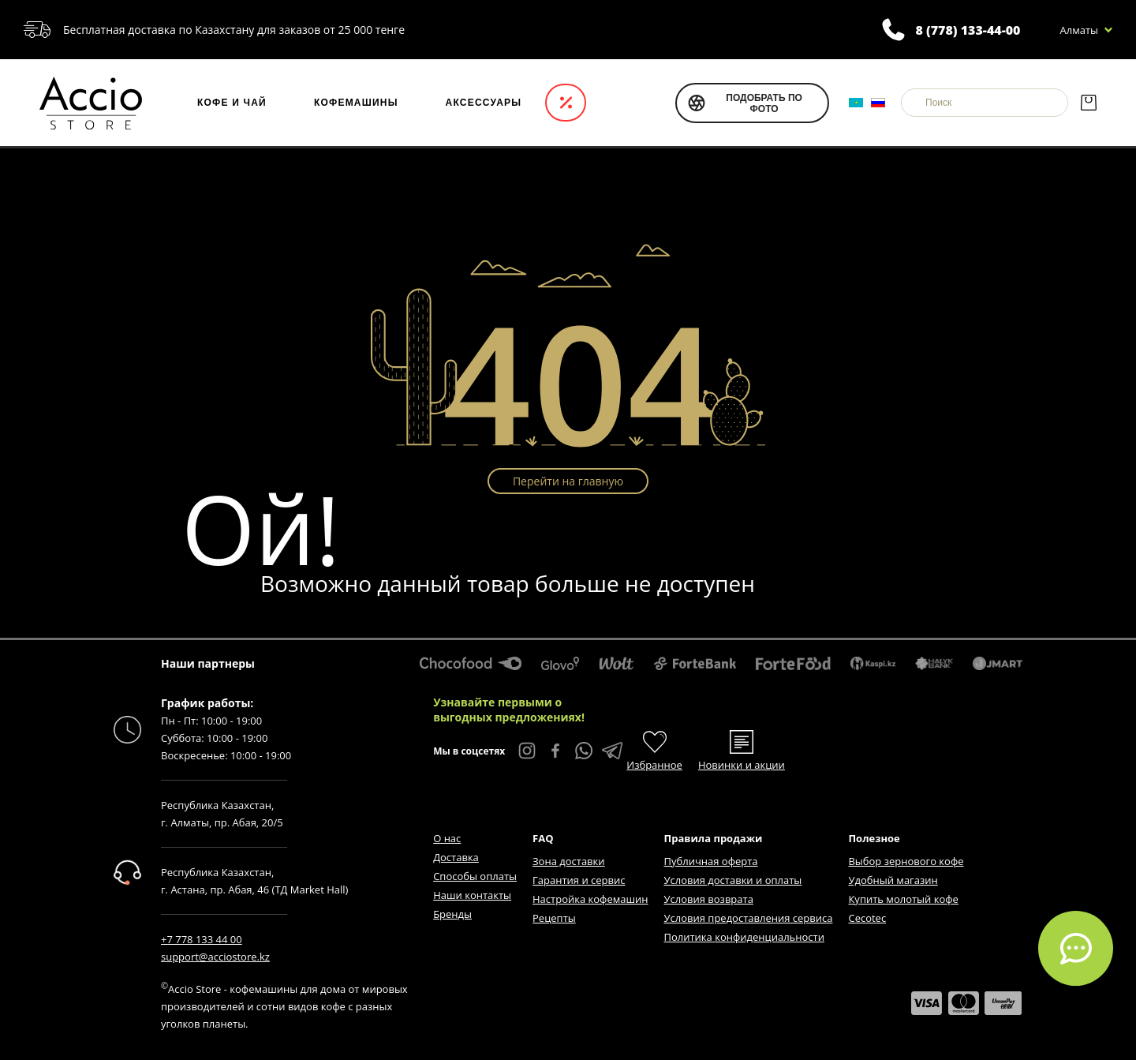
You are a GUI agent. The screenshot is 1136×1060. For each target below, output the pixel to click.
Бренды (452, 914)
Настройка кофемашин (590, 899)
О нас (447, 838)
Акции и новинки (565, 103)
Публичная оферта (711, 861)
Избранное (654, 765)
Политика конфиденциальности (744, 937)
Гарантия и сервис (578, 880)
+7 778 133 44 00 (201, 939)
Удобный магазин (892, 880)
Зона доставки (568, 861)
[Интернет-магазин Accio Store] (90, 102)
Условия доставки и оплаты (733, 880)
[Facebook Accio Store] (555, 750)
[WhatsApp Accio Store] (584, 750)
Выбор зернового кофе (905, 861)
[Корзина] (1088, 102)
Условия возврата (708, 899)
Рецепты (554, 918)
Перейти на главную (568, 481)
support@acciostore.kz (215, 957)
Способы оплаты (475, 876)
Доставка (456, 857)
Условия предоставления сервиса (748, 918)
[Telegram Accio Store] (612, 750)
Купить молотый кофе (903, 899)
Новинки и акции (741, 765)
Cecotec (867, 918)
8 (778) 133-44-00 (967, 30)
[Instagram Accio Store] (527, 750)
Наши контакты (472, 895)
